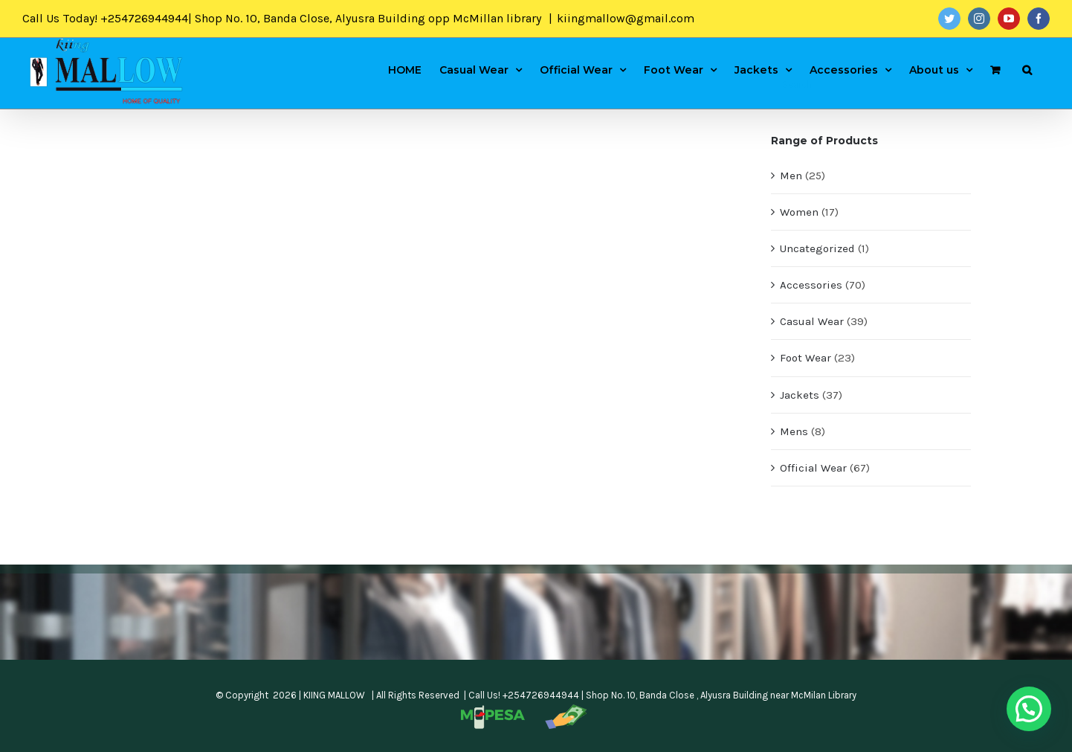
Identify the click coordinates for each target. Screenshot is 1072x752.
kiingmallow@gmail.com (625, 18)
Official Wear (813, 468)
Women (799, 212)
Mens (794, 431)
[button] (1029, 709)
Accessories (811, 285)
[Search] (1027, 69)
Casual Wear (812, 321)
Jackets (799, 395)
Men (791, 175)
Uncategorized (817, 248)
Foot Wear (805, 357)
